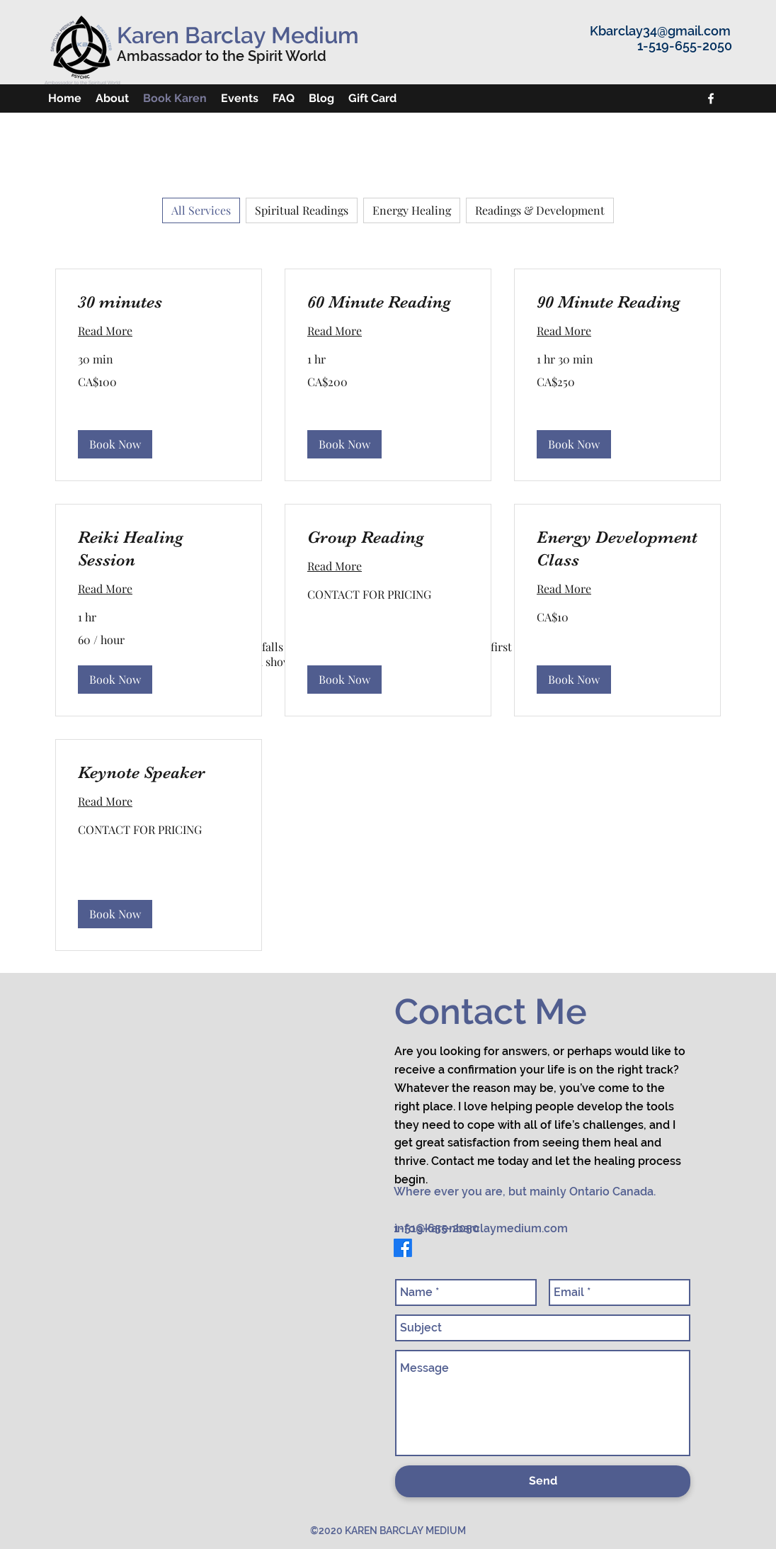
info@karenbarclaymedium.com (481, 1228)
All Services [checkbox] (201, 210)
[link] (158, 302)
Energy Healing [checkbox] (411, 210)
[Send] (542, 1481)
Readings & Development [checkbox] (540, 210)
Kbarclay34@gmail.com (660, 30)
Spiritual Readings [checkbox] (301, 210)
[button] (115, 444)
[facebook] (711, 98)
